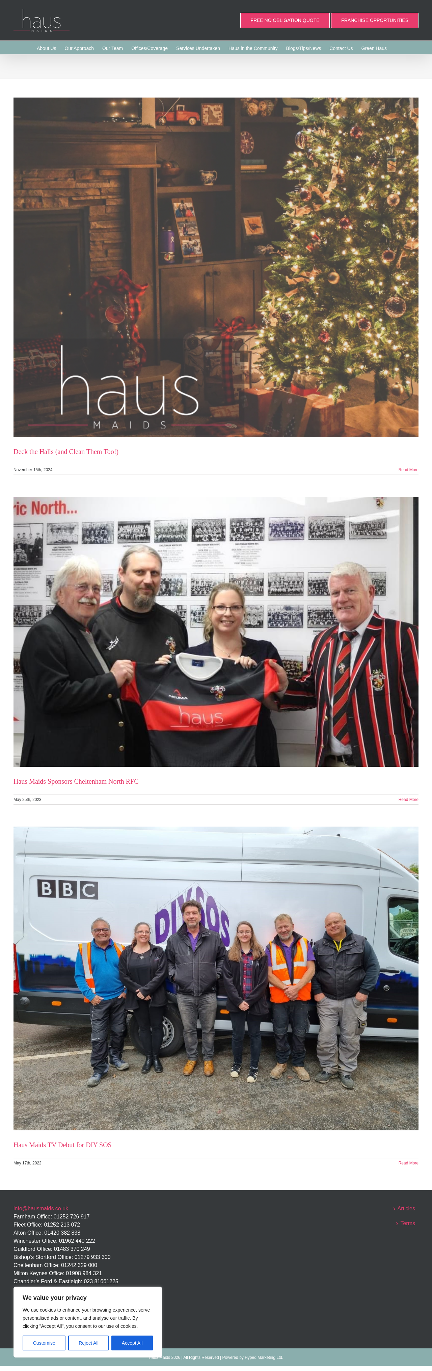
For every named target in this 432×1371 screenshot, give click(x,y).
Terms (407, 1223)
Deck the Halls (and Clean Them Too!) (66, 451)
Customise (44, 1343)
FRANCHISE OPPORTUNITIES (374, 20)
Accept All (132, 1343)
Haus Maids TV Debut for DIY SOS (63, 1145)
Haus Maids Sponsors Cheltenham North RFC (76, 781)
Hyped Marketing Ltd (263, 1357)
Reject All (88, 1343)
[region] (88, 1322)
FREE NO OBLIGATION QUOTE (284, 20)
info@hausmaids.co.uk (41, 1208)
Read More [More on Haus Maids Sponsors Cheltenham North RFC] (408, 799)
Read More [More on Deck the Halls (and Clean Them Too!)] (408, 469)
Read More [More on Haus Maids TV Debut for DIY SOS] (408, 1163)
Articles (406, 1208)
